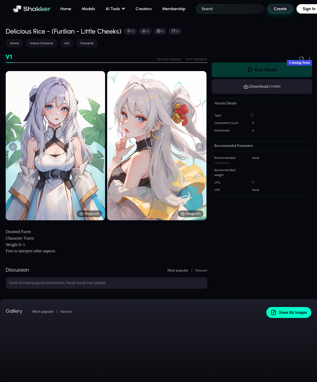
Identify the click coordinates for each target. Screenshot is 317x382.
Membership (173, 8)
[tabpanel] (106, 145)
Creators (144, 8)
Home (65, 8)
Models (88, 8)
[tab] (9, 57)
